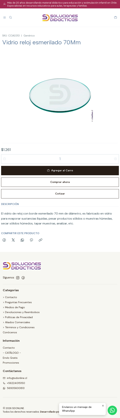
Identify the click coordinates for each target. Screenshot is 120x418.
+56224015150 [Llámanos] (14, 383)
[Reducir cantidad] (4, 158)
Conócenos (10, 332)
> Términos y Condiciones (19, 327)
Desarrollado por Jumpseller (57, 411)
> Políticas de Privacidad (18, 317)
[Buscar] (10, 17)
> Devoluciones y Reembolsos (21, 312)
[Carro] (115, 17)
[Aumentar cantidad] (115, 158)
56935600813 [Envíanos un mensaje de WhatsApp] (13, 388)
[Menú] (4, 17)
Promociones (11, 362)
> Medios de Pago (14, 307)
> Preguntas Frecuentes (17, 302)
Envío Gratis (10, 357)
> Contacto (10, 297)
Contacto (9, 347)
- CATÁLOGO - (12, 352)
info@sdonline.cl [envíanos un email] (15, 378)
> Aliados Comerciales (16, 322)
